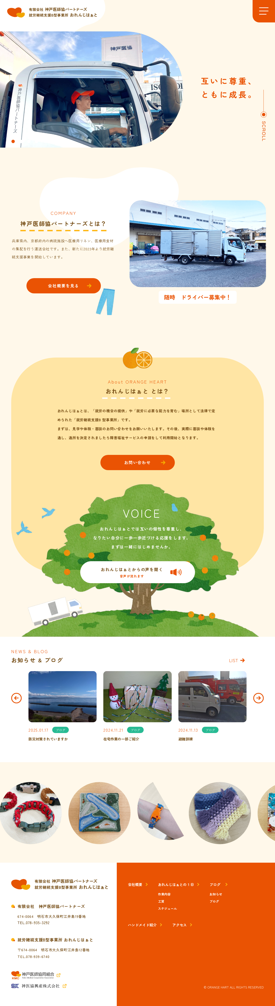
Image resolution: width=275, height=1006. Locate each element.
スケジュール (167, 908)
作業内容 (164, 894)
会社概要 (135, 884)
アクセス (179, 924)
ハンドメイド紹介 (142, 924)
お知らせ (216, 894)
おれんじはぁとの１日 (176, 884)
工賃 (161, 901)
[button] (13, 141)
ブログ (215, 884)
